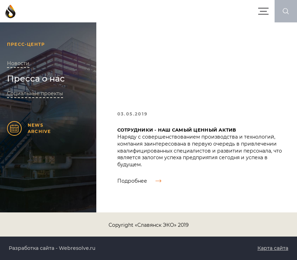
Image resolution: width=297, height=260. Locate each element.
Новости (18, 63)
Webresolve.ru (77, 248)
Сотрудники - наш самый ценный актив (176, 130)
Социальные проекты (35, 93)
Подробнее (139, 181)
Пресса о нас (36, 78)
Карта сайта (272, 248)
